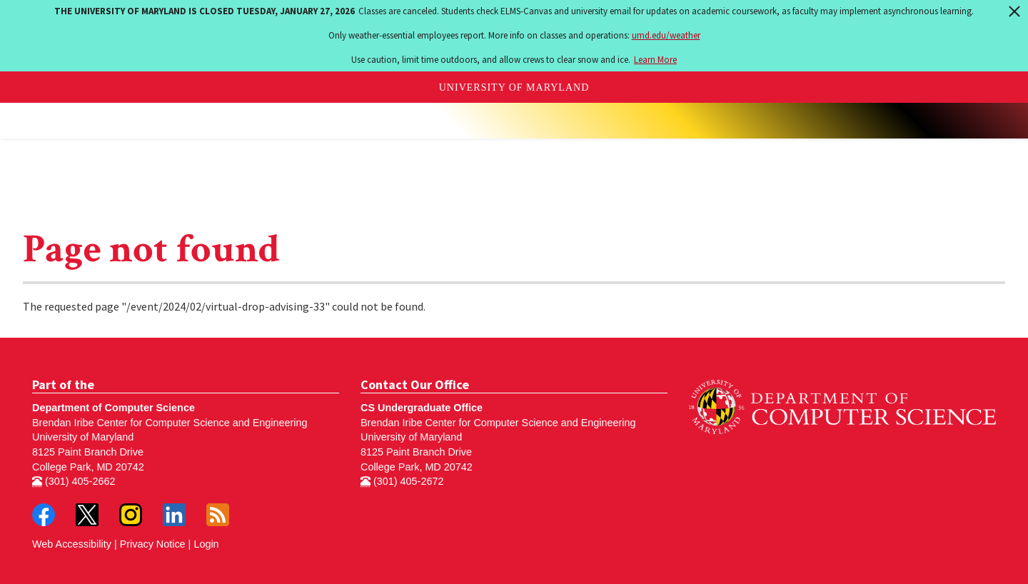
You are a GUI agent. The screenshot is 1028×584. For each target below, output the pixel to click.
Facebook (43, 514)
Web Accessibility (71, 544)
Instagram (130, 514)
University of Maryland (514, 87)
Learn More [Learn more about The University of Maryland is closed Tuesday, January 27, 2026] (655, 60)
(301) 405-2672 (402, 481)
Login (205, 544)
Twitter (87, 514)
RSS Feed (217, 514)
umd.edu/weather (666, 35)
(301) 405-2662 (73, 481)
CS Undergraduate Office (422, 407)
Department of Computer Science (113, 407)
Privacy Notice (153, 544)
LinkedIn (174, 514)
